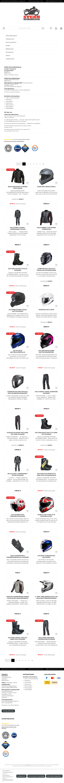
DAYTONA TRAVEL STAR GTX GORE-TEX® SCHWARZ (17, 638)
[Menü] (4, 28)
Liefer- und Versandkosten (13, 97)
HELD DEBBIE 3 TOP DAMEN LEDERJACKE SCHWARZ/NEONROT (46, 228)
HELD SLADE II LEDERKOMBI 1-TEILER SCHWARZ (17, 474)
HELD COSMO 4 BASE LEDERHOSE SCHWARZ (46, 392)
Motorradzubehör (11, 35)
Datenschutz (9, 103)
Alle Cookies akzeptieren (54, 776)
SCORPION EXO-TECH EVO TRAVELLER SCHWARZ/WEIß (46, 269)
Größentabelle (9, 108)
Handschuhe (10, 39)
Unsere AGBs (9, 101)
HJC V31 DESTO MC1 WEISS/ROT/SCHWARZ (17, 515)
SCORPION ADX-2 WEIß (46, 309)
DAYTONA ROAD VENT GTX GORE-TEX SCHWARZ (46, 433)
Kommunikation (11, 42)
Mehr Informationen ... (7, 780)
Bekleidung (9, 49)
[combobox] (25, 28)
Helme (8, 55)
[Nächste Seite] (40, 163)
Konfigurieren (21, 776)
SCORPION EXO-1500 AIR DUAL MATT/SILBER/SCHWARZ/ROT (17, 392)
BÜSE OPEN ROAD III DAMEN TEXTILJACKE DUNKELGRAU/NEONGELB (17, 187)
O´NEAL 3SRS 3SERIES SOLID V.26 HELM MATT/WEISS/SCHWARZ (46, 597)
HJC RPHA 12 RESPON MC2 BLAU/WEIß (46, 556)
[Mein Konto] (56, 28)
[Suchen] (43, 28)
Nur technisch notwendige (36, 776)
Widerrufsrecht (10, 104)
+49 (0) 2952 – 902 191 (13, 74)
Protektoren (10, 52)
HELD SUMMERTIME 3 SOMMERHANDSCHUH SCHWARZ (18, 556)
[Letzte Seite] (43, 163)
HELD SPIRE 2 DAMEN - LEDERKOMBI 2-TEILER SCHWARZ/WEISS (17, 228)
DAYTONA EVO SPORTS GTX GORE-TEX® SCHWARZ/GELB (46, 474)
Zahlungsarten (9, 106)
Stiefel (8, 45)
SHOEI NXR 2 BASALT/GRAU (46, 186)
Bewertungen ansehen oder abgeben (14, 141)
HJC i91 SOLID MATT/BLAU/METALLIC (17, 351)
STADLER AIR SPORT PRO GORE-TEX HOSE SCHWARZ (18, 433)
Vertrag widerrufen (8, 711)
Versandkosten (28, 764)
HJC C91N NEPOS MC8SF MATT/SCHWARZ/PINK (46, 351)
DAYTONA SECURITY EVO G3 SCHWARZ (17, 269)
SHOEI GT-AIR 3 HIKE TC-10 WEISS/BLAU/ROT (46, 515)
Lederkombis (10, 59)
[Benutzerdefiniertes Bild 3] (35, 149)
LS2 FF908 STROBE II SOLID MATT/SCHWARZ (18, 310)
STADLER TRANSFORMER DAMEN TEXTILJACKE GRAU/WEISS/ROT (17, 597)
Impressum (9, 99)
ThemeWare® (48, 766)
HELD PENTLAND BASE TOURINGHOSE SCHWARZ (46, 638)
